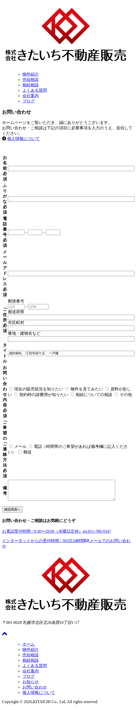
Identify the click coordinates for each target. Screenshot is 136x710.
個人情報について (23, 138)
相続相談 (30, 85)
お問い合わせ (34, 691)
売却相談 (30, 79)
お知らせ (30, 685)
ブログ (28, 101)
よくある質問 (34, 90)
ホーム (28, 648)
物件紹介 (30, 74)
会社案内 (30, 96)
